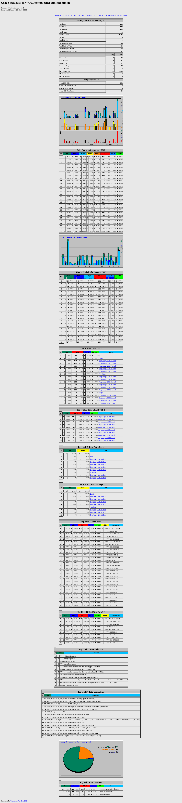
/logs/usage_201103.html (107, 382)
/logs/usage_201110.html (107, 379)
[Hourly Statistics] (72, 15)
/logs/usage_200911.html (107, 395)
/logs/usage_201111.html (107, 403)
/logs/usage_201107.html (107, 366)
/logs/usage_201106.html (107, 385)
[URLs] (81, 15)
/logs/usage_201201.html (107, 390)
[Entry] (87, 15)
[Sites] (97, 15)
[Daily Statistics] (60, 15)
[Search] (110, 15)
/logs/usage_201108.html (107, 369)
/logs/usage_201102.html (107, 361)
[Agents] (116, 15)
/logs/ (101, 358)
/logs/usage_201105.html (107, 377)
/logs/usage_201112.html (107, 387)
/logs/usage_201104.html (107, 400)
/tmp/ (101, 392)
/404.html (102, 374)
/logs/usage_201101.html (107, 363)
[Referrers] (103, 15)
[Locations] (123, 15)
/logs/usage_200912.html (107, 398)
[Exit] (92, 15)
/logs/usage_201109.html (107, 371)
